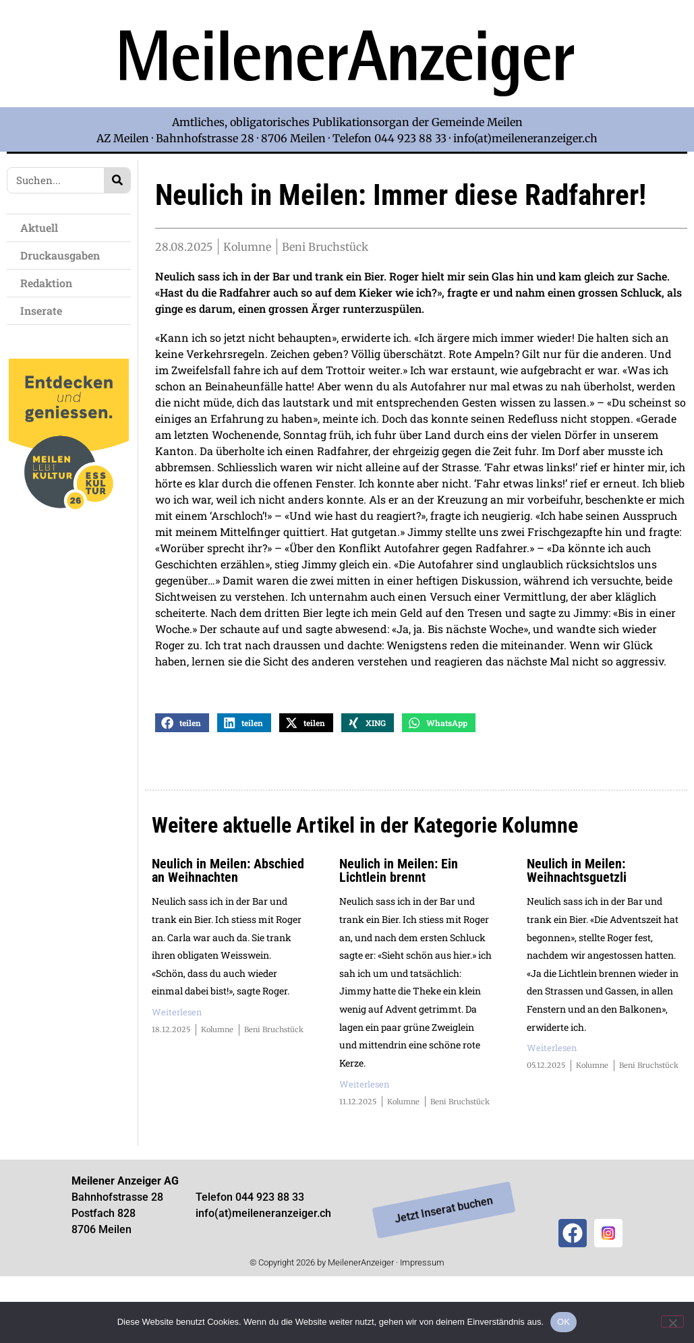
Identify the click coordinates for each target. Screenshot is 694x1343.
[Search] (117, 180)
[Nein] (672, 1321)
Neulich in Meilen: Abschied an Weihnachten (228, 921)
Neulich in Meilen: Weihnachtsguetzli (577, 921)
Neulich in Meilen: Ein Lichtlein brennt (398, 921)
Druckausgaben (60, 255)
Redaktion (49, 283)
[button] (182, 774)
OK (563, 1322)
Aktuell (42, 227)
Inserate (44, 310)
